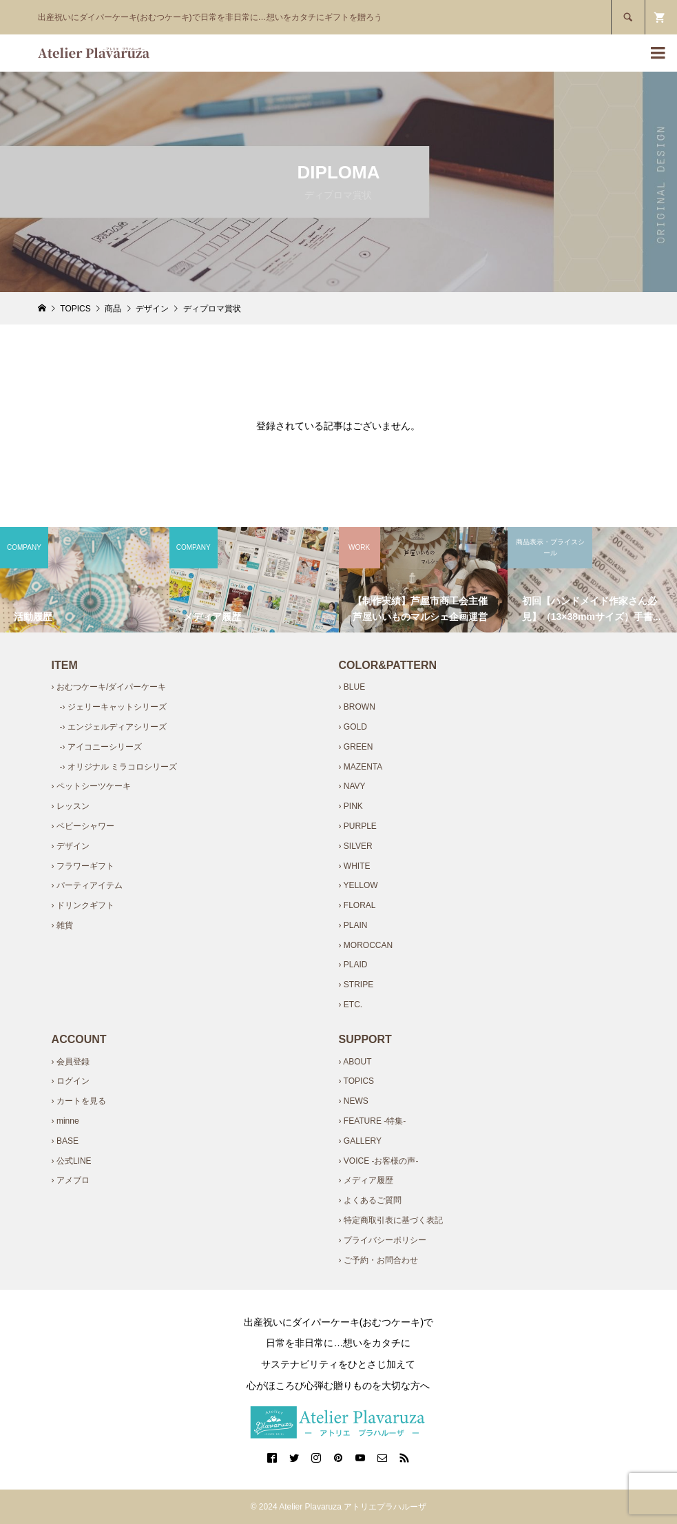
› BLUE (351, 687)
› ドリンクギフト (83, 905)
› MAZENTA (360, 767)
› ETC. (350, 1004)
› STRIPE (355, 984)
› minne (65, 1121)
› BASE (65, 1141)
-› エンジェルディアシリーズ (113, 727)
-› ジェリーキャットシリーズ (113, 707)
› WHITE (354, 866)
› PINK (350, 806)
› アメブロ (71, 1180)
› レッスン (71, 806)
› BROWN (356, 707)
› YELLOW (357, 885)
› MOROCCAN (365, 945)
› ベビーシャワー (83, 826)
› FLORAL (356, 905)
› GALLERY (359, 1141)
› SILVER (355, 846)
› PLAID (352, 964)
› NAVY (351, 786)
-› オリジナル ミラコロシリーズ (119, 767)
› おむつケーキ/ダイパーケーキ (109, 687)
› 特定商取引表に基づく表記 (390, 1220)
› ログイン (71, 1081)
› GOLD (352, 727)
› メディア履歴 (365, 1180)
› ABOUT (354, 1062)
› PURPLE (357, 826)
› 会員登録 (71, 1062)
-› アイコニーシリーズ (101, 747)
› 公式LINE (72, 1161)
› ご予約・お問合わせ (377, 1260)
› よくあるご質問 (369, 1200)
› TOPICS (356, 1081)
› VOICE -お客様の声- (378, 1161)
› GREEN (355, 747)
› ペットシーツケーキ (91, 786)
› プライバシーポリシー (382, 1240)
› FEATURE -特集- (372, 1121)
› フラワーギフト (83, 866)
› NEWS (353, 1101)
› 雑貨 (62, 925)
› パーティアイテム (87, 885)
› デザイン (71, 846)
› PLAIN (352, 925)
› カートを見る (79, 1101)
